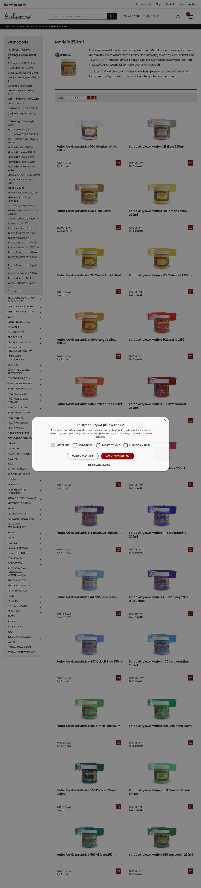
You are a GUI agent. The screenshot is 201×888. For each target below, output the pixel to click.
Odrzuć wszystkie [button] (82, 456)
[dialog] (100, 444)
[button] (100, 465)
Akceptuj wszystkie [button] (117, 456)
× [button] (165, 420)
